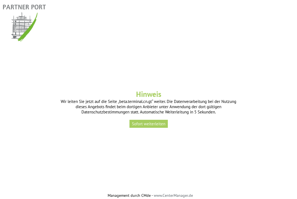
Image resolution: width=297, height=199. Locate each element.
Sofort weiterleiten (148, 123)
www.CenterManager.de (173, 195)
